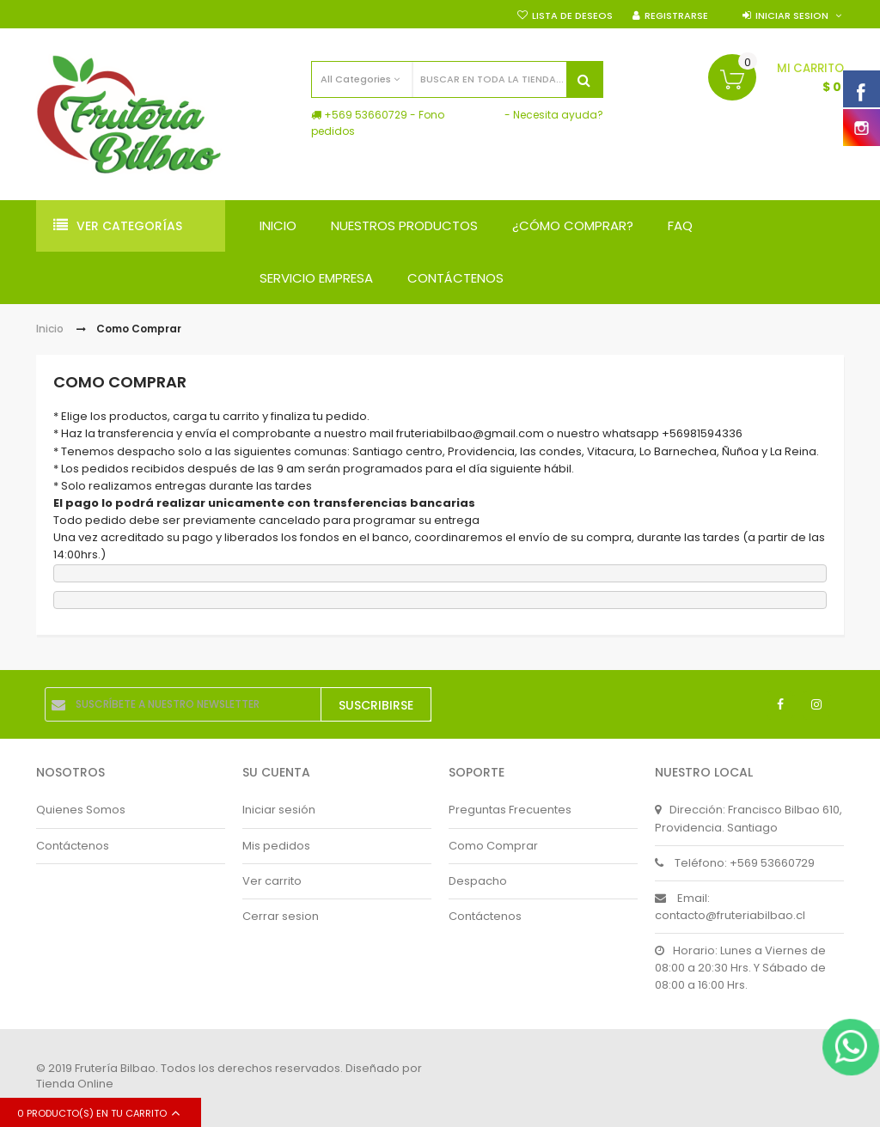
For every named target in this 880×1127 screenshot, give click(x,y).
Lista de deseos (572, 15)
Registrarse (676, 15)
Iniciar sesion (791, 15)
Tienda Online (74, 1083)
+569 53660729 (365, 114)
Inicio (50, 328)
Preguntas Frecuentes (510, 809)
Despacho (478, 881)
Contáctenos (72, 846)
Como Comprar (493, 846)
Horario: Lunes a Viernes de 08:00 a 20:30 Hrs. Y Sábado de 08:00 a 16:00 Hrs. (740, 967)
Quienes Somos (80, 809)
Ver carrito (272, 881)
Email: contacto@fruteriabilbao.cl (730, 906)
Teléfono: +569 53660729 (735, 863)
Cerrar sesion (280, 916)
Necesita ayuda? (558, 114)
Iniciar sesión (278, 809)
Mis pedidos (276, 846)
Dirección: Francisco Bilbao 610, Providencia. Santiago (748, 818)
